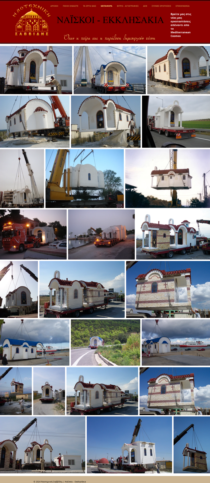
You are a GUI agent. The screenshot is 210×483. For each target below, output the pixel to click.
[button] (89, 6)
